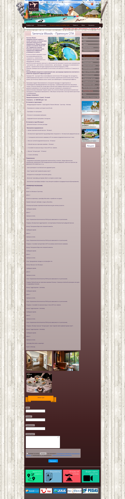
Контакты (91, 25)
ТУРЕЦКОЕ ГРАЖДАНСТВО (91, 97)
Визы (83, 25)
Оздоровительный (88, 75)
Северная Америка (89, 50)
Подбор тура (30, 25)
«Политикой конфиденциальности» (62, 455)
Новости (75, 25)
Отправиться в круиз (89, 81)
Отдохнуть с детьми (89, 78)
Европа (85, 38)
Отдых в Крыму (88, 91)
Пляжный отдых (88, 62)
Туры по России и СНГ (89, 71)
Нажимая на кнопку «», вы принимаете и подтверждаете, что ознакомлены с (53, 454)
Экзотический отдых (89, 65)
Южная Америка (88, 47)
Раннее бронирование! (90, 87)
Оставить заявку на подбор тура (59, 25)
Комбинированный (89, 68)
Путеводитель (42, 25)
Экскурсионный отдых (90, 59)
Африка (85, 44)
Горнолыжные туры (89, 84)
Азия (84, 41)
